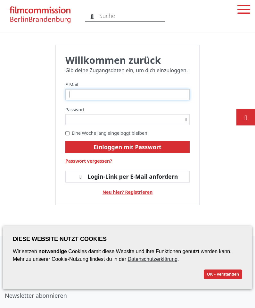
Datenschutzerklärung (152, 259)
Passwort (75, 110)
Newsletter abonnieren (36, 295)
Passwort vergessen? (88, 161)
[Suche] (92, 15)
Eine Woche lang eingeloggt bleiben (106, 133)
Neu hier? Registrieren (128, 192)
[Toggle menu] (243, 10)
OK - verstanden (223, 274)
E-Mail (71, 84)
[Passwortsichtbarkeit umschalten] (186, 119)
